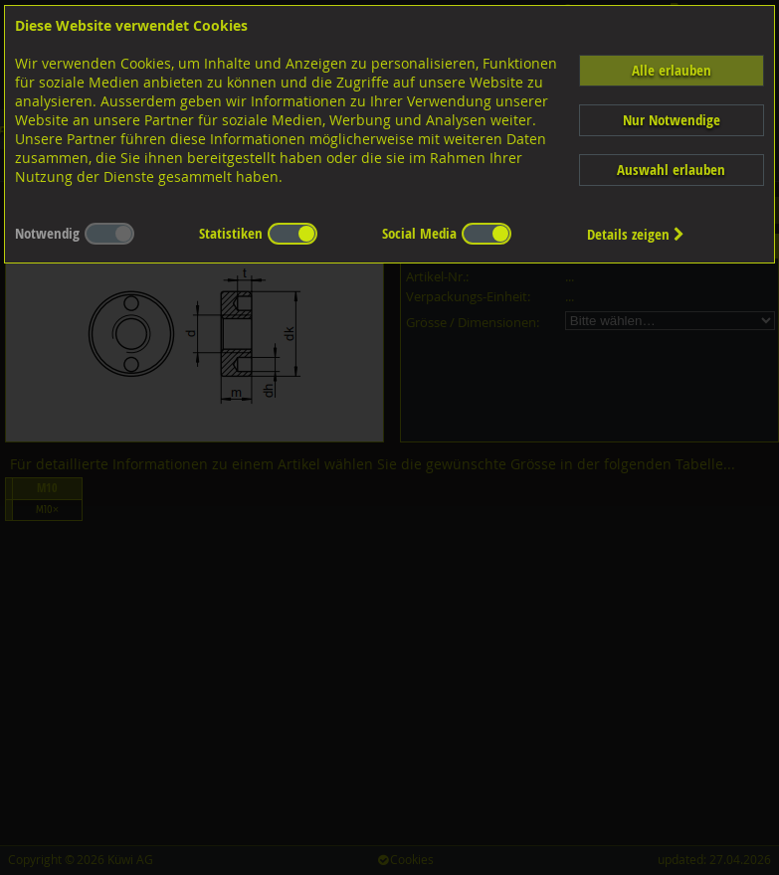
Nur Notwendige (671, 119)
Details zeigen (635, 234)
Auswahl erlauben (671, 169)
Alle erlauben (671, 70)
